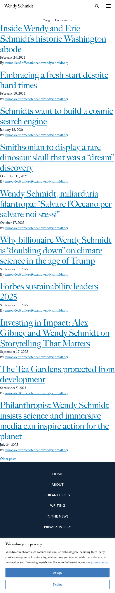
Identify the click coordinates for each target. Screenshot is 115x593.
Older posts (8, 459)
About (58, 484)
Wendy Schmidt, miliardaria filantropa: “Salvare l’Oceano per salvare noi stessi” (56, 204)
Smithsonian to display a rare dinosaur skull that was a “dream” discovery (57, 157)
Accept (57, 572)
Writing (57, 505)
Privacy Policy (57, 527)
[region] (57, 565)
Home (57, 474)
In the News (57, 516)
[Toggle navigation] (108, 6)
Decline (57, 584)
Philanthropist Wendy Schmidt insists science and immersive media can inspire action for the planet (54, 420)
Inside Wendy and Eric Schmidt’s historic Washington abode (53, 38)
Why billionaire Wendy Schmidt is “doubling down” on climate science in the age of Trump (56, 250)
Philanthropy (57, 495)
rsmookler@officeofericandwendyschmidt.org (36, 63)
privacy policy (99, 563)
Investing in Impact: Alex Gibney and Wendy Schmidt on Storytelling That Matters (55, 333)
